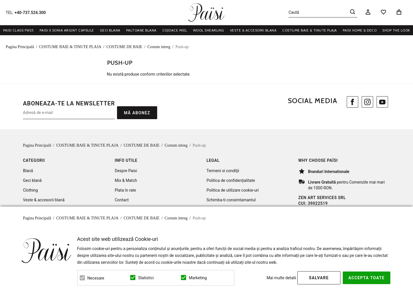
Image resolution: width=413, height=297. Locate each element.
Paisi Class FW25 (18, 30)
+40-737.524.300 (30, 12)
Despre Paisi (126, 170)
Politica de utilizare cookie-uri (232, 190)
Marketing (198, 278)
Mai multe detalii (281, 278)
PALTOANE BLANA (141, 30)
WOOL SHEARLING (208, 30)
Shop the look (396, 30)
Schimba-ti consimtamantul (231, 200)
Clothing (30, 190)
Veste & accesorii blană (44, 200)
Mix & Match (126, 180)
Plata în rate (125, 190)
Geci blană (32, 180)
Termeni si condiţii (222, 170)
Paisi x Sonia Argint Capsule (67, 30)
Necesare (95, 278)
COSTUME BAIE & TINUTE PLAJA (309, 30)
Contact (122, 200)
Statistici (145, 278)
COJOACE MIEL (174, 30)
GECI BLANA (110, 30)
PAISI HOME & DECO (360, 30)
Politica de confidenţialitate (230, 180)
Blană (28, 170)
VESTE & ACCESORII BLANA (253, 30)
